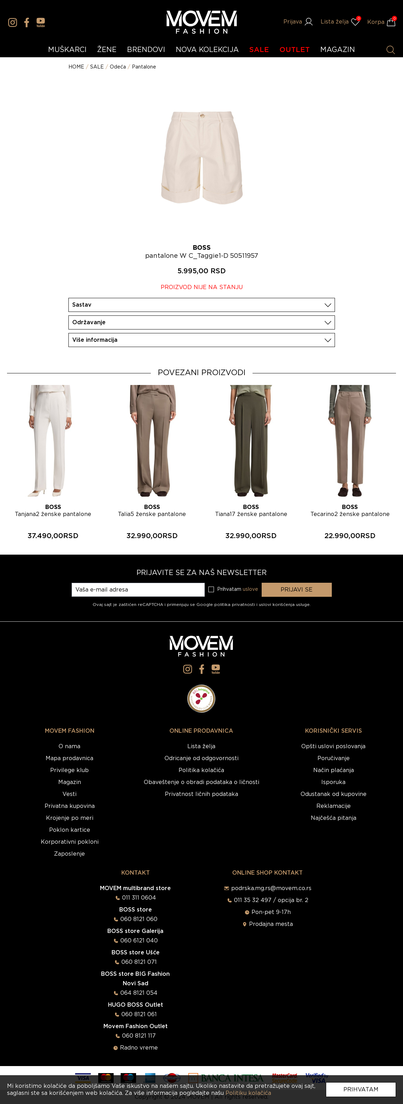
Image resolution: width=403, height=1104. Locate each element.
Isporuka (333, 782)
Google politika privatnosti (226, 604)
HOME (76, 67)
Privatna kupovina (70, 806)
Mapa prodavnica (69, 758)
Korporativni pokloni (70, 842)
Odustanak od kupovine (334, 794)
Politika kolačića (201, 770)
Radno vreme (139, 1048)
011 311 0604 (139, 898)
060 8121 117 (139, 1036)
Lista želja (201, 746)
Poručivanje (333, 758)
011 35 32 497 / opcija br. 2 (271, 900)
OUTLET (295, 49)
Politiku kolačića (248, 1093)
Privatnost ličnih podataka (201, 794)
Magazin (69, 782)
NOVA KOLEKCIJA (207, 49)
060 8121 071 (139, 962)
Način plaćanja (333, 770)
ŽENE (106, 49)
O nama (69, 746)
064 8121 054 (138, 993)
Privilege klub (69, 770)
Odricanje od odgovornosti (201, 758)
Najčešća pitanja (333, 818)
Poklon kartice (69, 830)
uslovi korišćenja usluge (284, 604)
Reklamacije (333, 806)
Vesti (69, 794)
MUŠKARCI (67, 49)
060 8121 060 (138, 919)
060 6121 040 (139, 940)
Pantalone (144, 67)
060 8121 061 (139, 1014)
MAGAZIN (337, 49)
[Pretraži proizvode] (390, 50)
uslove (250, 589)
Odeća (118, 67)
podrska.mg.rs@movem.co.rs (271, 888)
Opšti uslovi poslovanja (333, 746)
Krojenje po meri (69, 818)
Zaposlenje (69, 854)
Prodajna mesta (271, 924)
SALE (259, 49)
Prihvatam (360, 1089)
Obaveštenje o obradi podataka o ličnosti (201, 782)
